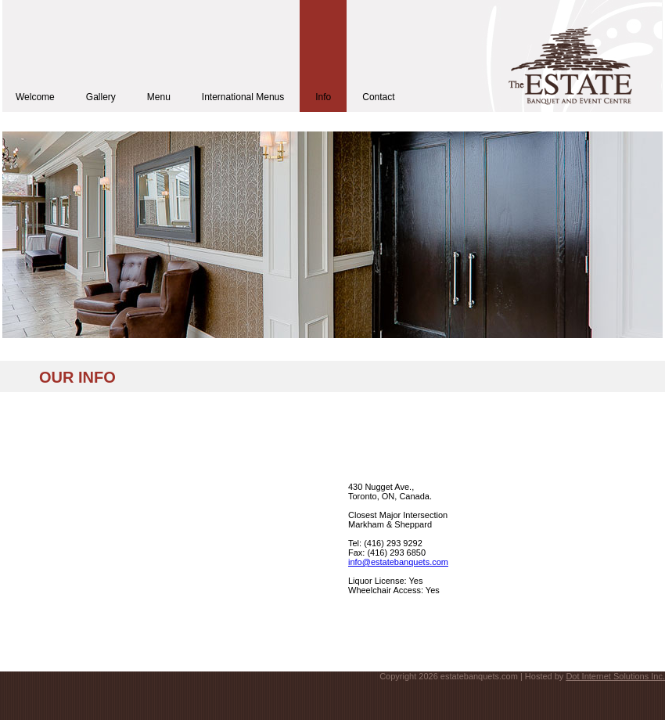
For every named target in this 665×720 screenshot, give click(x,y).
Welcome (35, 97)
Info (323, 97)
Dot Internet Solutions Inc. (615, 676)
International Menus (243, 97)
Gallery (101, 97)
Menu (159, 97)
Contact (378, 97)
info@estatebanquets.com (398, 562)
